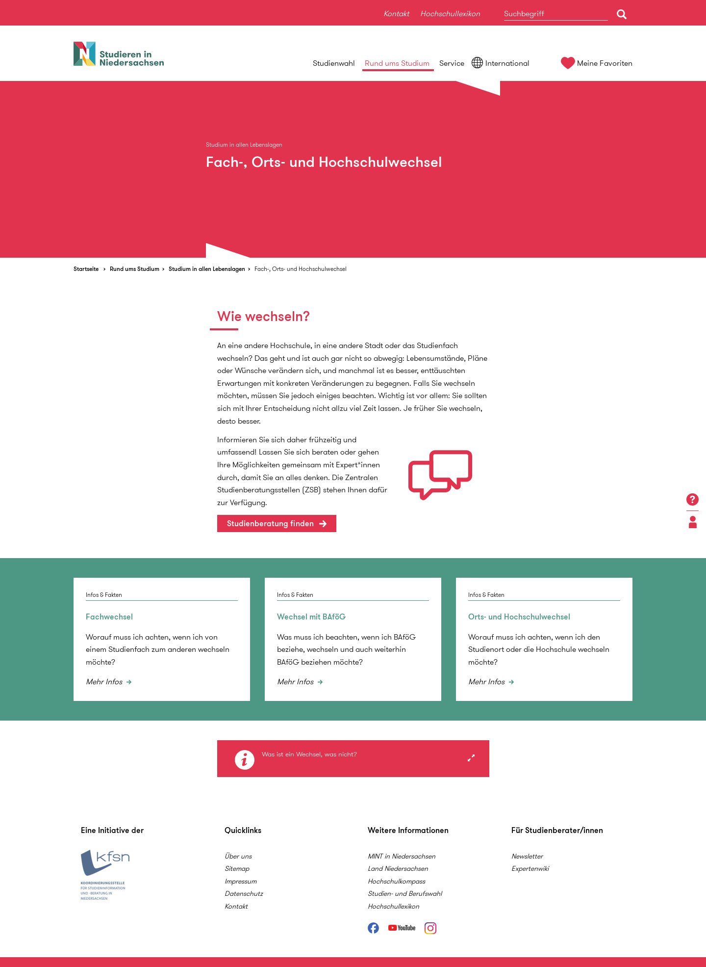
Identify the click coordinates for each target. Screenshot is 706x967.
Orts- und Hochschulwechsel (519, 616)
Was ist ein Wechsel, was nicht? (309, 754)
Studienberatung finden (270, 523)
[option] (353, 169)
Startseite (86, 269)
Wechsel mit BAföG (311, 616)
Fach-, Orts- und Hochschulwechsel (300, 269)
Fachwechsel (109, 616)
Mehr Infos (105, 681)
